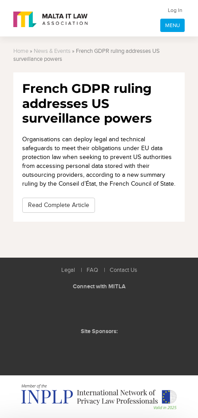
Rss (120, 308)
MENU (172, 25)
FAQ (92, 270)
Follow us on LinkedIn (80, 308)
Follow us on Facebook (100, 308)
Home (20, 51)
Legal (68, 270)
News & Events (52, 51)
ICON (118, 349)
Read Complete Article (58, 205)
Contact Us (123, 270)
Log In (175, 10)
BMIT (85, 349)
